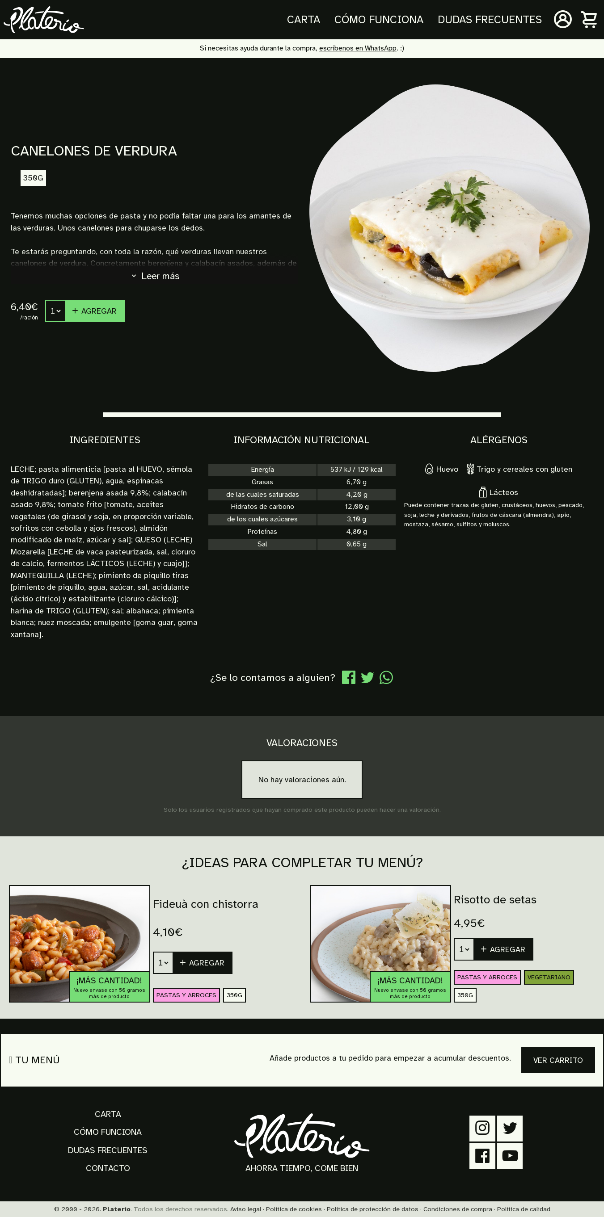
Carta (303, 19)
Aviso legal (245, 1209)
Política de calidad (523, 1209)
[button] (202, 963)
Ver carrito (558, 1060)
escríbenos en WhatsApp (358, 48)
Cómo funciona (378, 19)
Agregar (94, 311)
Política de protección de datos (372, 1209)
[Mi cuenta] (563, 20)
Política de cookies (294, 1209)
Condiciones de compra (457, 1209)
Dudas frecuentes (490, 19)
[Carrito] (589, 20)
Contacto (108, 1168)
